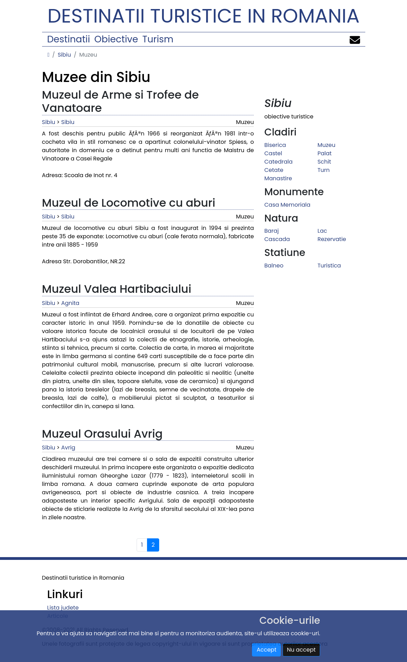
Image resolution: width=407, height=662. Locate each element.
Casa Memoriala (287, 205)
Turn (323, 170)
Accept (266, 650)
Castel (273, 153)
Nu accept (301, 650)
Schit (324, 162)
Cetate (273, 170)
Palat (324, 153)
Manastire (278, 178)
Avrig (68, 448)
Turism (158, 39)
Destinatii (68, 39)
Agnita (70, 303)
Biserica (275, 145)
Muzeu (326, 145)
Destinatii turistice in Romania (204, 16)
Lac (322, 231)
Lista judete (63, 608)
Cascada (277, 239)
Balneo (273, 266)
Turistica (329, 266)
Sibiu (64, 55)
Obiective (116, 39)
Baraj (271, 231)
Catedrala (278, 162)
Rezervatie (331, 239)
